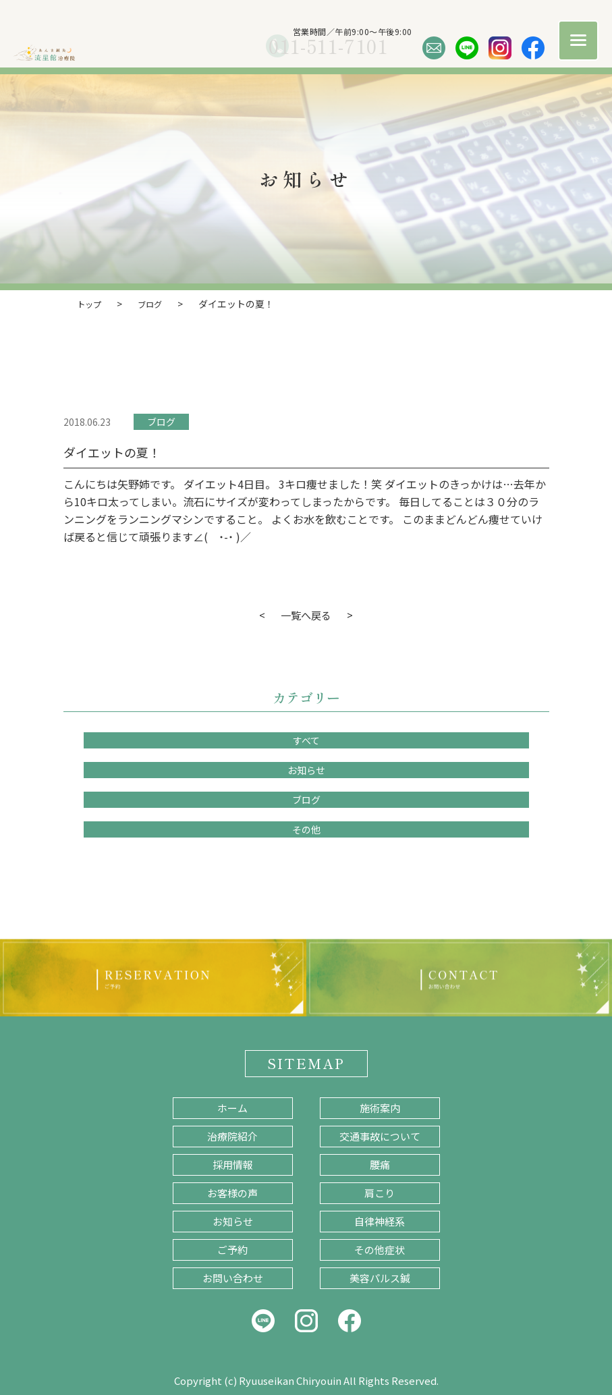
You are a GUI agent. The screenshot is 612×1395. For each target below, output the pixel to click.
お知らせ (306, 769)
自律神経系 (379, 1220)
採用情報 (233, 1164)
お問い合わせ (232, 1277)
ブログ (161, 421)
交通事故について (379, 1135)
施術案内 (380, 1107)
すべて (306, 739)
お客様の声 (232, 1192)
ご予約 (232, 1249)
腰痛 (380, 1164)
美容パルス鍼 (380, 1277)
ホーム (232, 1107)
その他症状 (379, 1249)
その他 (306, 829)
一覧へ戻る (306, 614)
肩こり (379, 1192)
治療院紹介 (232, 1135)
